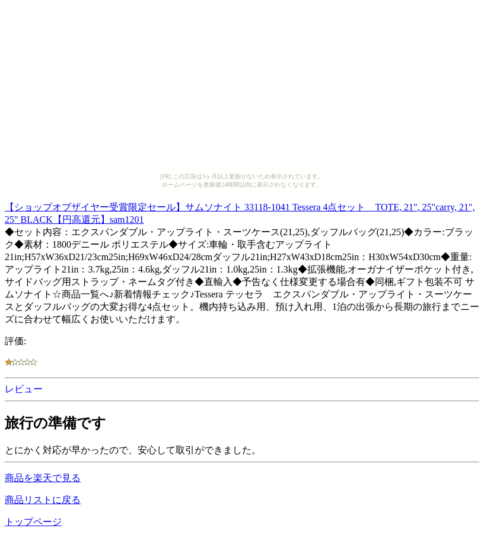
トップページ (33, 522)
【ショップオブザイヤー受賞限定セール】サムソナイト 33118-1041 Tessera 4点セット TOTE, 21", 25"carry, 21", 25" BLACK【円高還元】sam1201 (240, 211)
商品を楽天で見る (43, 478)
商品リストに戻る (43, 500)
